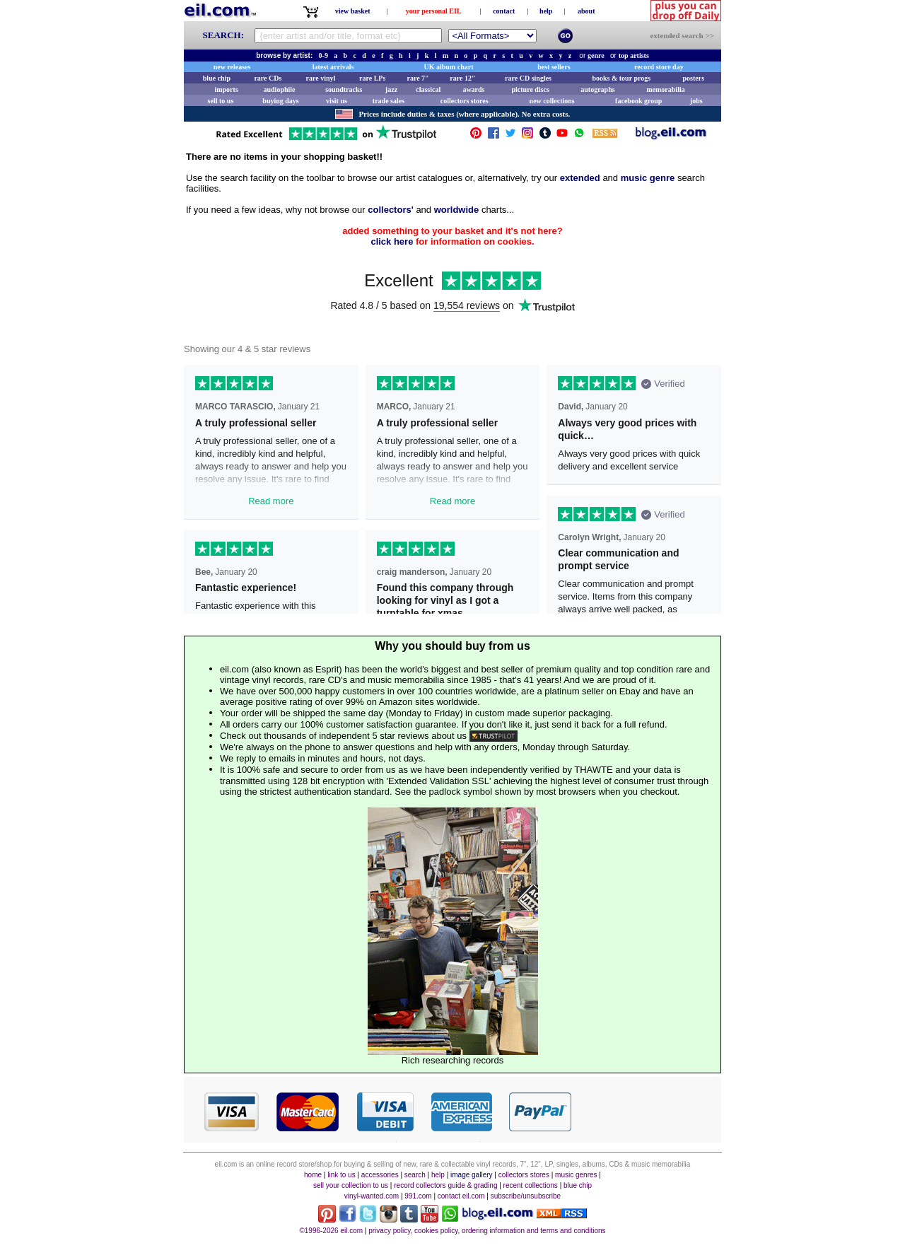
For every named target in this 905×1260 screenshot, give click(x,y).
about (586, 11)
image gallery (471, 1175)
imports (226, 89)
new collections (552, 101)
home (313, 1175)
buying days (280, 101)
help (545, 11)
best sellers (553, 67)
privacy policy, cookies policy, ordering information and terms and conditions (486, 1231)
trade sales (388, 101)
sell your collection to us (350, 1185)
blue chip (216, 78)
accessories (380, 1175)
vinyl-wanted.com (371, 1196)
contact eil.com (461, 1196)
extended (580, 178)
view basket (352, 11)
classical (428, 89)
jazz (391, 89)
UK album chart (449, 67)
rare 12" (462, 78)
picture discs (530, 89)
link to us (341, 1175)
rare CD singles (528, 78)
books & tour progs (621, 78)
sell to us (221, 101)
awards (473, 89)
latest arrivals (333, 67)
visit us (336, 101)
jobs (696, 101)
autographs (597, 89)
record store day (659, 67)
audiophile (280, 89)
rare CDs (267, 78)
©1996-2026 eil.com (331, 1231)
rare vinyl (321, 78)
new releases (232, 67)
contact (504, 11)
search (415, 1175)
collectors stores (464, 101)
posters (693, 78)
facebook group (638, 101)
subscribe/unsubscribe (526, 1196)
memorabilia (665, 89)
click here (391, 241)
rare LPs (372, 78)
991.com (417, 1196)
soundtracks (343, 89)
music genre (648, 178)
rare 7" (417, 78)
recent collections (530, 1185)
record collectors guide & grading (445, 1185)
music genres (576, 1175)
